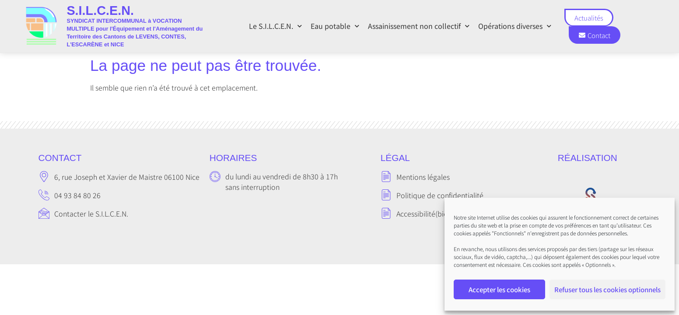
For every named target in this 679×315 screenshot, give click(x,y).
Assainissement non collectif (418, 26)
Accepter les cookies (499, 289)
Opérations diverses (514, 26)
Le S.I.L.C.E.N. (275, 26)
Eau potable (335, 26)
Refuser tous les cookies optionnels (607, 289)
